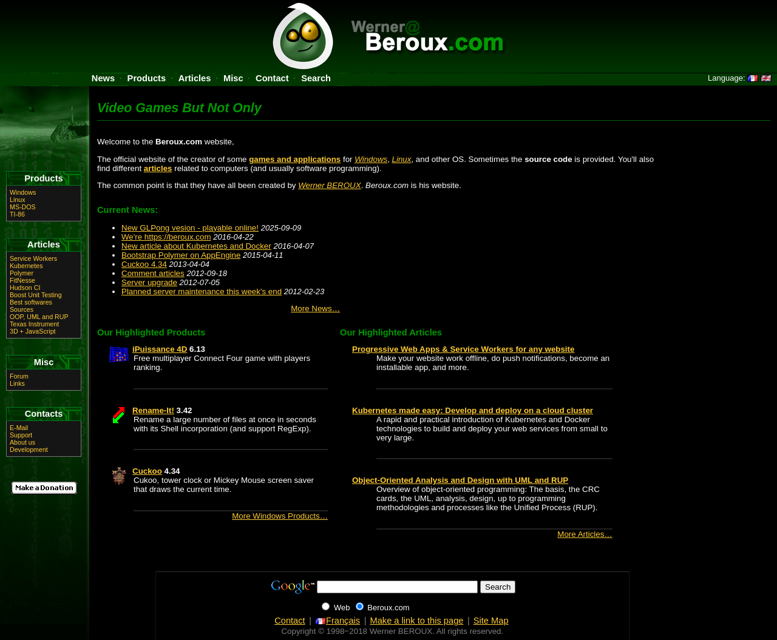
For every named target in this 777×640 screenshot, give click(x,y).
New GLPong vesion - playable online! (190, 227)
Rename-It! (153, 410)
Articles (194, 78)
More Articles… (584, 534)
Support (21, 435)
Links (17, 383)
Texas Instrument (34, 324)
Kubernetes (26, 265)
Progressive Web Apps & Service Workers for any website (463, 349)
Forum (19, 376)
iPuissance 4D (159, 349)
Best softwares (31, 302)
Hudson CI (25, 287)
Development (29, 449)
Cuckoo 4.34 (144, 264)
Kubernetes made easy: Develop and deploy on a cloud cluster (472, 410)
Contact (272, 78)
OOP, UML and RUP (39, 316)
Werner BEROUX (329, 185)
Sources (21, 309)
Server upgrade (149, 282)
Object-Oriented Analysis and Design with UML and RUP (460, 480)
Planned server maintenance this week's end (201, 291)
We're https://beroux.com (166, 236)
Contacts (44, 414)
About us (22, 442)
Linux (402, 159)
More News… (315, 308)
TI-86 (17, 214)
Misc (233, 78)
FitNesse (22, 280)
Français (337, 620)
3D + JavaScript (33, 331)
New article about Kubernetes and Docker (196, 246)
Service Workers (33, 258)
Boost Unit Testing (36, 294)
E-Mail (19, 427)
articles (158, 168)
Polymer (21, 273)
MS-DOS (23, 207)
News (103, 78)
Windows (371, 159)
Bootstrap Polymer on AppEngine (180, 255)
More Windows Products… (280, 515)
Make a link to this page (416, 620)
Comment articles (153, 273)
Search (316, 78)
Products (146, 78)
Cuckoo (147, 471)
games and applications (295, 159)
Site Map (491, 620)
